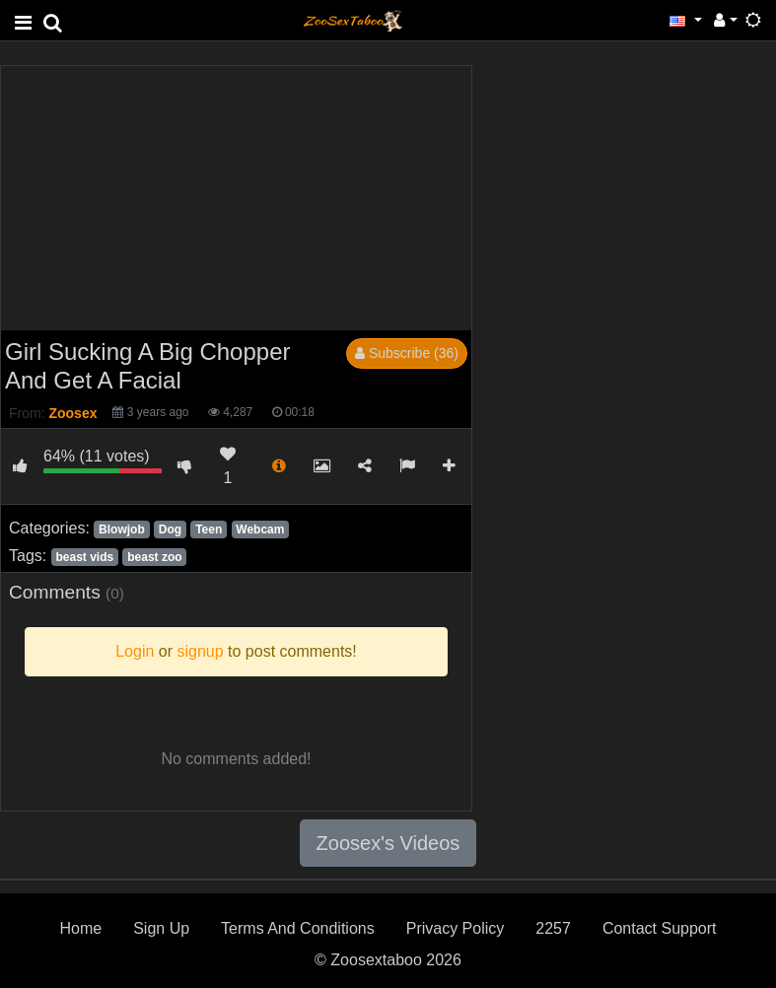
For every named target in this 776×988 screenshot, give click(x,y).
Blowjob (122, 529)
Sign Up (161, 928)
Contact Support (659, 928)
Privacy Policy (455, 928)
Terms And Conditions (298, 928)
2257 (553, 928)
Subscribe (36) (407, 353)
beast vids (84, 557)
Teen (208, 529)
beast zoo (154, 557)
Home (80, 928)
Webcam (260, 529)
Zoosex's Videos (388, 843)
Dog (170, 529)
